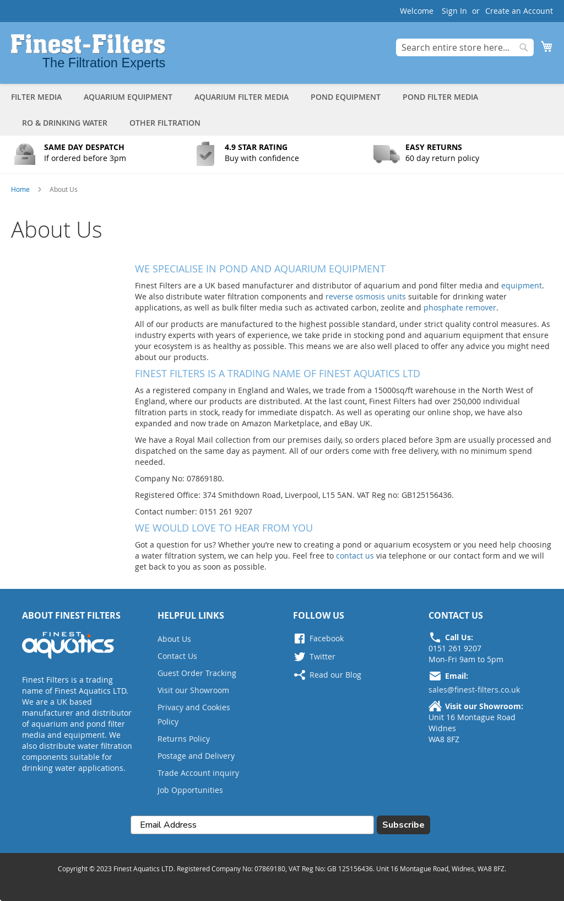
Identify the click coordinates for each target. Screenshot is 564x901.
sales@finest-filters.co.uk (474, 689)
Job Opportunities (190, 790)
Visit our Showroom (193, 690)
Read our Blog (335, 674)
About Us (174, 639)
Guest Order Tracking (197, 673)
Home (21, 189)
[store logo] (88, 52)
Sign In (454, 11)
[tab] (282, 110)
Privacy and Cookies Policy (194, 714)
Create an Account (519, 11)
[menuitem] (42, 97)
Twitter (322, 656)
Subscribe (403, 825)
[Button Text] (80, 156)
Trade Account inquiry (198, 773)
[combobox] (465, 47)
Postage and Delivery (196, 755)
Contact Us (177, 656)
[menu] (282, 110)
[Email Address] (252, 825)
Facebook (327, 638)
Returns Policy (184, 738)
